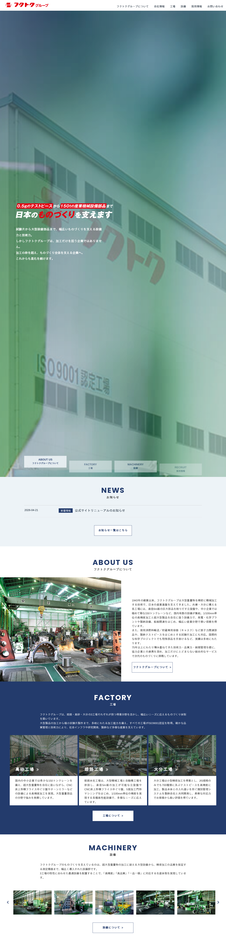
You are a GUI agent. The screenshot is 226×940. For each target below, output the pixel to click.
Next (218, 902)
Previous (7, 902)
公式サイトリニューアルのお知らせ (100, 510)
